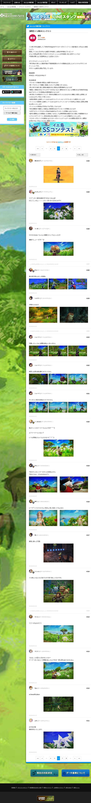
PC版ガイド (12, 52)
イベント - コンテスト (25, 7)
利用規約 (14, 787)
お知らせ (17, 2)
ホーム (2, 7)
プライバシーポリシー (23, 787)
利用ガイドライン (48, 787)
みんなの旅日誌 (42, 2)
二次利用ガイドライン (59, 787)
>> (79, 149)
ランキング (62, 2)
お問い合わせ (69, 787)
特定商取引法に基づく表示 (36, 787)
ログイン (12, 59)
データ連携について (12, 65)
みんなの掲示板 (29, 2)
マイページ (6, 2)
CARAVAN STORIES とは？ (12, 72)
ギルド (53, 2)
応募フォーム (77, 787)
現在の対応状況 (83, 2)
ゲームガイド (12, 79)
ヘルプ (72, 2)
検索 (13, 119)
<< (38, 149)
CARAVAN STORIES (45, 798)
